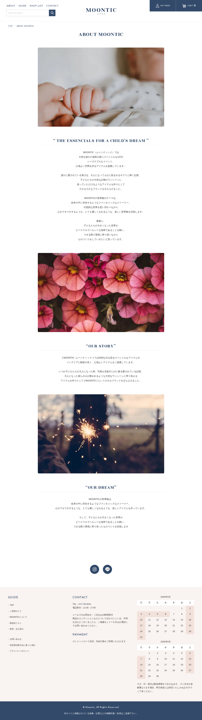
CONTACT (52, 6)
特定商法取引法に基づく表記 (23, 640)
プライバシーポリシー (20, 646)
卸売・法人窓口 (17, 626)
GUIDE (23, 6)
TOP (10, 26)
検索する (52, 13)
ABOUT (11, 6)
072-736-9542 (85, 604)
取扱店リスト (16, 620)
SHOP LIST (36, 6)
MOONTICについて (19, 615)
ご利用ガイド (16, 610)
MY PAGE (163, 6)
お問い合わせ (16, 635)
